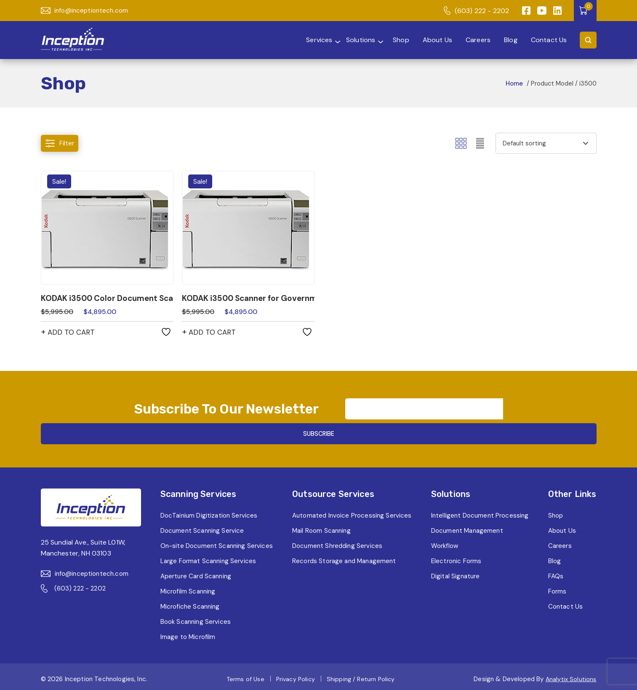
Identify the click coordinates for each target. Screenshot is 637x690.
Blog (507, 39)
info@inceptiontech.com (86, 10)
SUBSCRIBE (503, 420)
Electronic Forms (456, 557)
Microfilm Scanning (186, 588)
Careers (473, 39)
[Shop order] (546, 143)
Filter (60, 143)
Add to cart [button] (72, 333)
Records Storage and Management (345, 557)
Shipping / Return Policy (362, 676)
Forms (558, 588)
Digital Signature (456, 573)
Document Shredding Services (337, 542)
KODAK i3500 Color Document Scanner (107, 298)
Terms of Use (242, 676)
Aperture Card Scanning (195, 573)
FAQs (556, 573)
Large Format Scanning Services (207, 557)
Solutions (348, 39)
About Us (431, 39)
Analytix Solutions (570, 676)
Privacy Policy (294, 676)
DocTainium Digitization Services (208, 512)
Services (296, 39)
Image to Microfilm (185, 633)
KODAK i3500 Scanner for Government (248, 298)
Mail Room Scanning (321, 527)
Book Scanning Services (194, 618)
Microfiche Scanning (188, 603)
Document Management (468, 527)
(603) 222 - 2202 (476, 10)
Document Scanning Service (201, 527)
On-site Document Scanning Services (215, 542)
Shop (393, 39)
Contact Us (548, 39)
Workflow (444, 542)
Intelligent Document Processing (481, 512)
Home (513, 83)
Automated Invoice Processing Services (352, 512)
